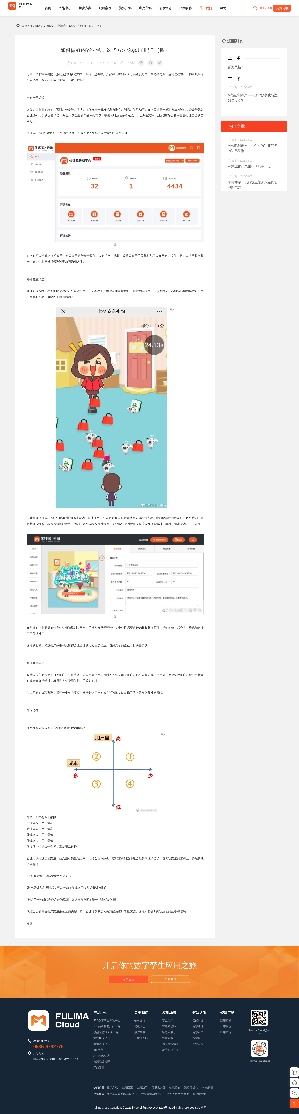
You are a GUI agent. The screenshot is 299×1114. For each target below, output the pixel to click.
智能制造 (197, 1020)
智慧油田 (142, 1087)
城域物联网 (200, 1094)
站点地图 (200, 1107)
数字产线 (112, 1087)
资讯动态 (36, 25)
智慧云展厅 (169, 1032)
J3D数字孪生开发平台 (106, 1020)
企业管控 (197, 1043)
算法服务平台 (101, 1038)
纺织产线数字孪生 (178, 1094)
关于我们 (205, 8)
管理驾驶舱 (169, 1026)
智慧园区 (167, 1038)
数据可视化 (191, 1087)
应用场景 (169, 1013)
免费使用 (128, 979)
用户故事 (139, 1032)
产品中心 (65, 8)
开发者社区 (141, 1038)
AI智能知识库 (101, 1055)
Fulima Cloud (101, 1107)
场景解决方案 (170, 1049)
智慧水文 (197, 1032)
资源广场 (125, 8)
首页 (48, 8)
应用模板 (225, 1020)
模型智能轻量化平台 (105, 1032)
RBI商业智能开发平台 (106, 1026)
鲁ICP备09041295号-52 (157, 1107)
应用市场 (145, 8)
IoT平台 (98, 1049)
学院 (223, 8)
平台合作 (170, 979)
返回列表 (232, 41)
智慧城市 (197, 1038)
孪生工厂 (167, 1020)
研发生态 (165, 8)
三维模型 (225, 1026)
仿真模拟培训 (170, 1043)
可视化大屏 (158, 1087)
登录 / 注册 (263, 8)
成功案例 (105, 8)
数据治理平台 (101, 1043)
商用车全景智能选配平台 (122, 1094)
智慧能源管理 (101, 1061)
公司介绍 (139, 1020)
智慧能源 (197, 1026)
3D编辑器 (208, 1087)
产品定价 (98, 1067)
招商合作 (185, 8)
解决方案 (85, 8)
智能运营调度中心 (152, 1094)
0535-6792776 (48, 1046)
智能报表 (174, 1087)
